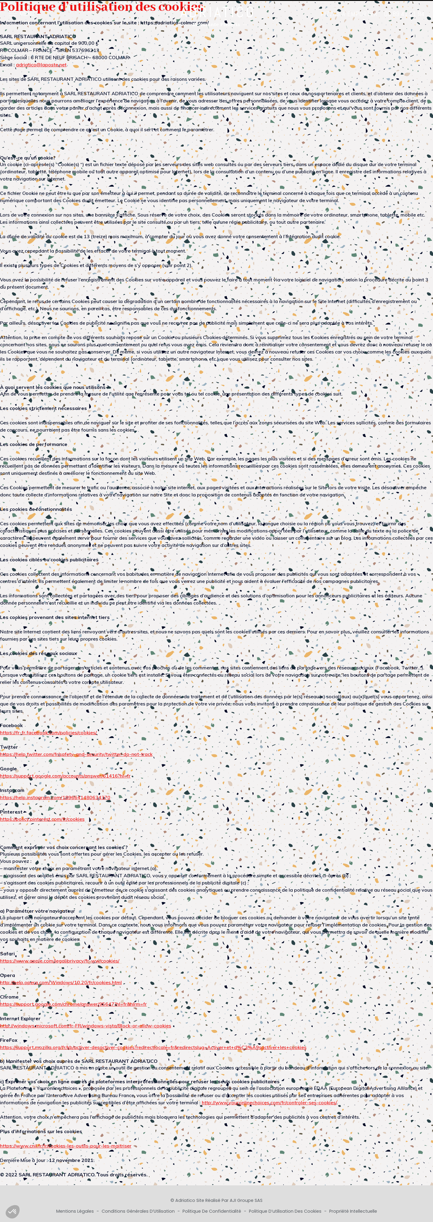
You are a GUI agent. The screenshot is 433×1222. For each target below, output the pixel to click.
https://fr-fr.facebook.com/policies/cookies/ (48, 732)
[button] (12, 1212)
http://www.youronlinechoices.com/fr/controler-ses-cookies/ (269, 1102)
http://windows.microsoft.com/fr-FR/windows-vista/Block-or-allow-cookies (85, 1026)
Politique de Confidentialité (212, 1211)
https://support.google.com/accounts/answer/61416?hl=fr (65, 776)
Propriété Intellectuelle (353, 1211)
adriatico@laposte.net (41, 65)
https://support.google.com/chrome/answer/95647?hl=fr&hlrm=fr (73, 1004)
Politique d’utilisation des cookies (286, 1211)
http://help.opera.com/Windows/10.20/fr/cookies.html (61, 982)
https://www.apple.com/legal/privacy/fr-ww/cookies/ (59, 961)
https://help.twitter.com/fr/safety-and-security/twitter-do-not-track (76, 754)
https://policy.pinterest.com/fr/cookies (42, 819)
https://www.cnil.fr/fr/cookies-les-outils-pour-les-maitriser (65, 1146)
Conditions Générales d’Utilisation (139, 1211)
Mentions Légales (75, 1211)
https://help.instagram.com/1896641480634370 (55, 797)
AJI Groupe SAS (246, 1200)
